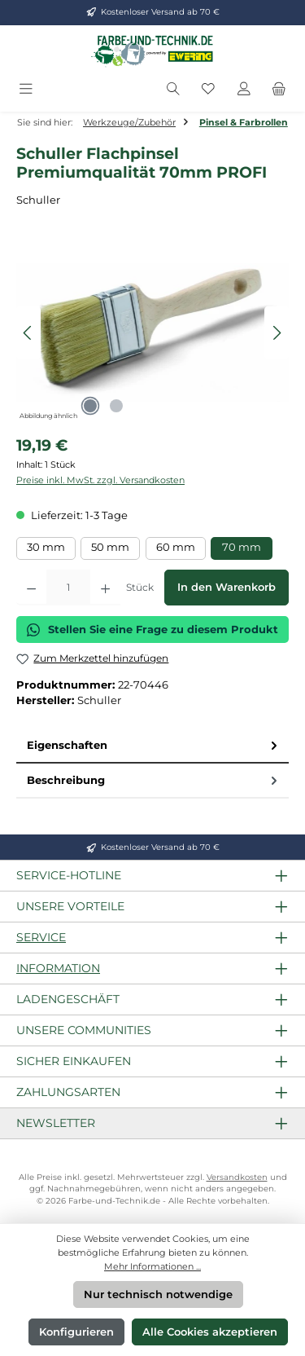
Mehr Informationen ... (152, 1266)
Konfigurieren (76, 1332)
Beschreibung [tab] (154, 780)
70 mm (241, 547)
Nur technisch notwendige (158, 1294)
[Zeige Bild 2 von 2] (116, 405)
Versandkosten (237, 1177)
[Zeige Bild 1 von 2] (90, 405)
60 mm (175, 547)
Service (41, 937)
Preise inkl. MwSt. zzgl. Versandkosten (100, 480)
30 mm (46, 547)
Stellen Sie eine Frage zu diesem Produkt (152, 629)
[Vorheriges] (28, 332)
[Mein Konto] (244, 89)
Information (58, 968)
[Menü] (26, 89)
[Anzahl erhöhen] (105, 587)
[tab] (152, 746)
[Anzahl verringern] (31, 587)
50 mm (110, 547)
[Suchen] (173, 89)
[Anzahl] (68, 587)
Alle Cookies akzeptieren (209, 1332)
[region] (152, 333)
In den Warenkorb (226, 587)
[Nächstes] (276, 332)
